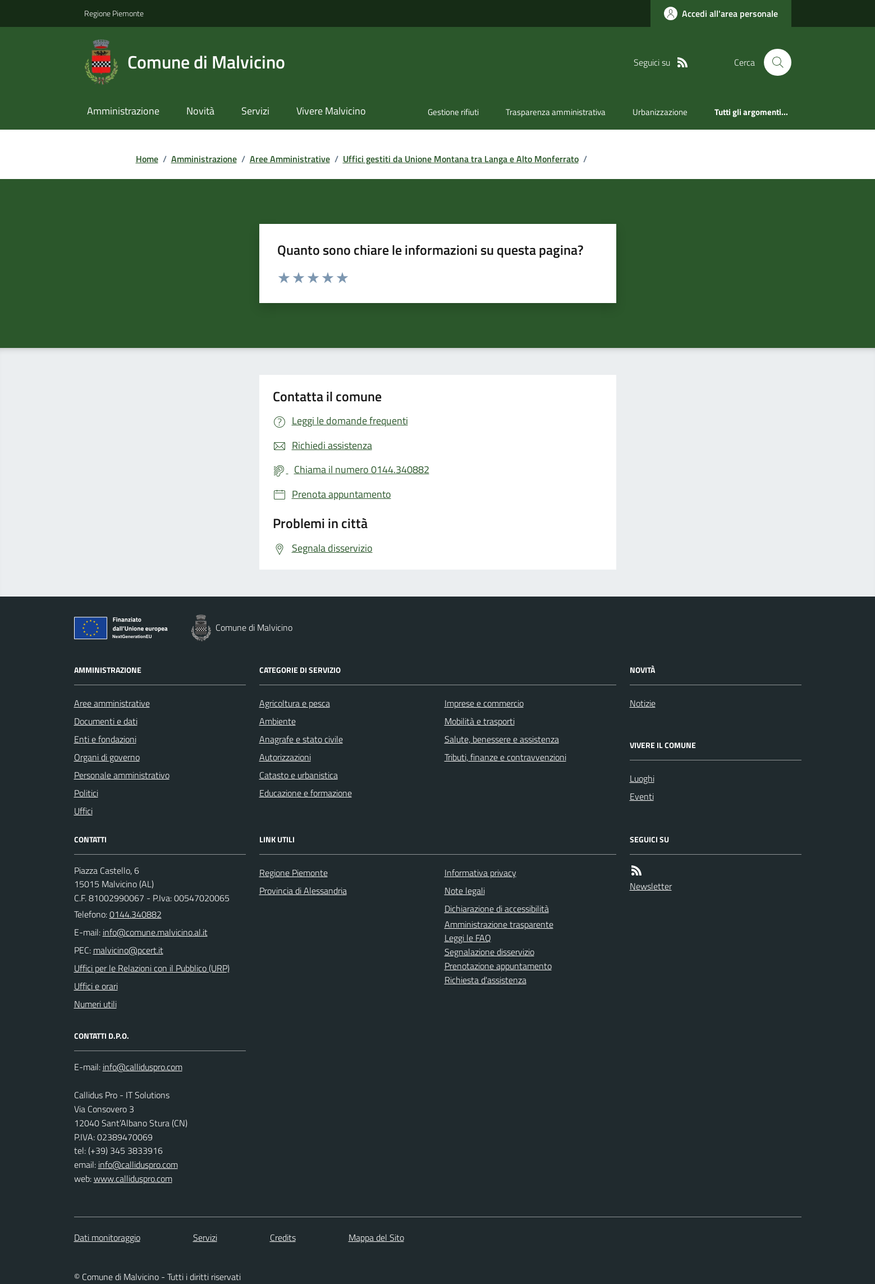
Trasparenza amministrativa (556, 112)
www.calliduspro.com (133, 1178)
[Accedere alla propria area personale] (720, 13)
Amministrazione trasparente (499, 924)
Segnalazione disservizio (489, 952)
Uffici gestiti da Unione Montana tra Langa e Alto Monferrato (461, 159)
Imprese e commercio (484, 703)
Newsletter (651, 886)
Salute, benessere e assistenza (502, 739)
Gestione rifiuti (453, 112)
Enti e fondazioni (105, 739)
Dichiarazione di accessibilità (497, 908)
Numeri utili (95, 1004)
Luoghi (642, 778)
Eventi (642, 796)
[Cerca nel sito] (773, 62)
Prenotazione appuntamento (498, 966)
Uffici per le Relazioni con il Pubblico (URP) (152, 968)
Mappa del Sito (376, 1237)
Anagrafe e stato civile (301, 739)
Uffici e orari (96, 986)
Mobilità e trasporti (480, 721)
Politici (86, 793)
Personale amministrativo (121, 775)
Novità (200, 110)
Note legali (465, 890)
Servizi (255, 110)
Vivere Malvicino (331, 110)
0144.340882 (135, 914)
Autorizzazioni (285, 757)
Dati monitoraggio (107, 1237)
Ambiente (277, 721)
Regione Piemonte (114, 13)
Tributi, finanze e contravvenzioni (505, 757)
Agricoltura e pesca (294, 703)
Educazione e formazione (305, 793)
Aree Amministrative (290, 159)
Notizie (643, 703)
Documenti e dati (106, 721)
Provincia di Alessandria (303, 890)
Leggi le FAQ (468, 937)
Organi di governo (107, 757)
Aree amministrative (112, 703)
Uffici (83, 811)
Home (147, 159)
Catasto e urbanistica (298, 775)
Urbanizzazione (660, 112)
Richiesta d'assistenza (485, 980)
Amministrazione (123, 110)
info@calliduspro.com (138, 1164)
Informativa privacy (480, 872)
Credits (283, 1237)
